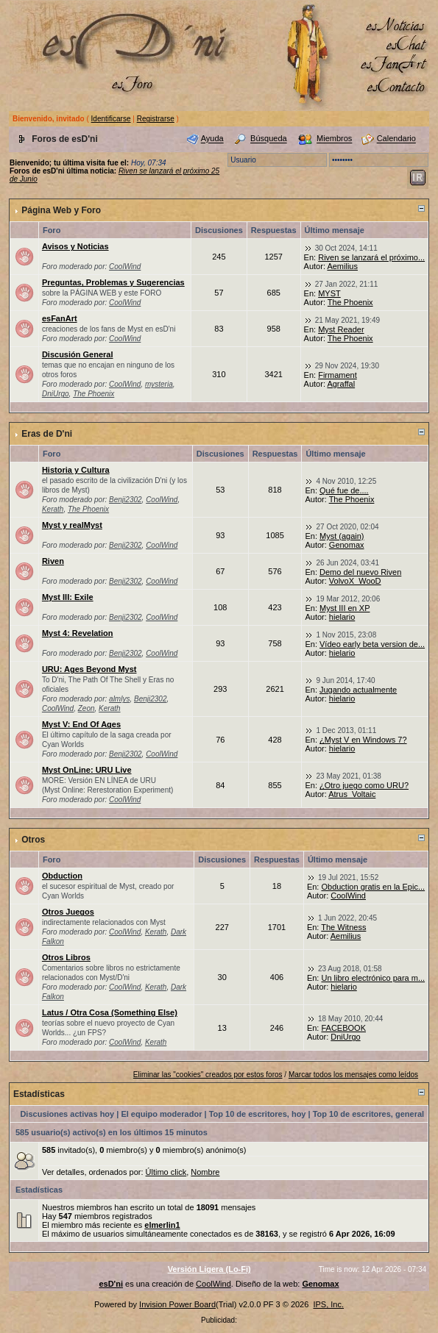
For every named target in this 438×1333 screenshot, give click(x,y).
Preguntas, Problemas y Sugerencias (113, 282)
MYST (329, 293)
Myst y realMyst (72, 525)
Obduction (62, 875)
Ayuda (212, 139)
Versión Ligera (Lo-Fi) (209, 1269)
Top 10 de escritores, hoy (257, 1113)
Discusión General (77, 354)
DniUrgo (55, 394)
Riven (53, 561)
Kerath (52, 509)
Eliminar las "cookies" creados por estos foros (208, 1075)
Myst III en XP (344, 608)
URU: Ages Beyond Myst (89, 669)
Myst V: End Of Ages (81, 724)
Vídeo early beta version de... (372, 644)
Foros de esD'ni (65, 139)
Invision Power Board (177, 1304)
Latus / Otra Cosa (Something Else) (109, 1012)
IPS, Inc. (328, 1304)
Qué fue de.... (344, 490)
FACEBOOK (343, 1027)
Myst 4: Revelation (77, 633)
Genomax (346, 544)
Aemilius (342, 266)
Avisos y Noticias (75, 246)
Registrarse (155, 119)
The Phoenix (350, 302)
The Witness (343, 927)
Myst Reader (341, 329)
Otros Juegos (68, 911)
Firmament (337, 375)
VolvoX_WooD (355, 580)
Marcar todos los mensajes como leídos (353, 1075)
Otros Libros (66, 957)
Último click (166, 1172)
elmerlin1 (162, 1225)
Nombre (205, 1172)
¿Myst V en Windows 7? (363, 739)
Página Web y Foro (61, 210)
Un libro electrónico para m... (373, 977)
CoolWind (125, 266)
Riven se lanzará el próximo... (371, 257)
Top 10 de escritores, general (368, 1113)
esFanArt (59, 318)
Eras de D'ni (46, 434)
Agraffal (341, 383)
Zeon (86, 708)
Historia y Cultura (76, 469)
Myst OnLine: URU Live (87, 769)
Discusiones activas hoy (67, 1113)
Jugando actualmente (358, 689)
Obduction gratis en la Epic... (373, 886)
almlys (119, 699)
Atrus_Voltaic (351, 794)
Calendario (396, 139)
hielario (342, 616)
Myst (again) (341, 536)
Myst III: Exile (67, 597)
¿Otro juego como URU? (364, 785)
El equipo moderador (161, 1113)
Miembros (334, 139)
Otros (33, 840)
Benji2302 (125, 500)
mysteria (159, 384)
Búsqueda (268, 139)
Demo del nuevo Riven (360, 572)
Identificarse (111, 119)
